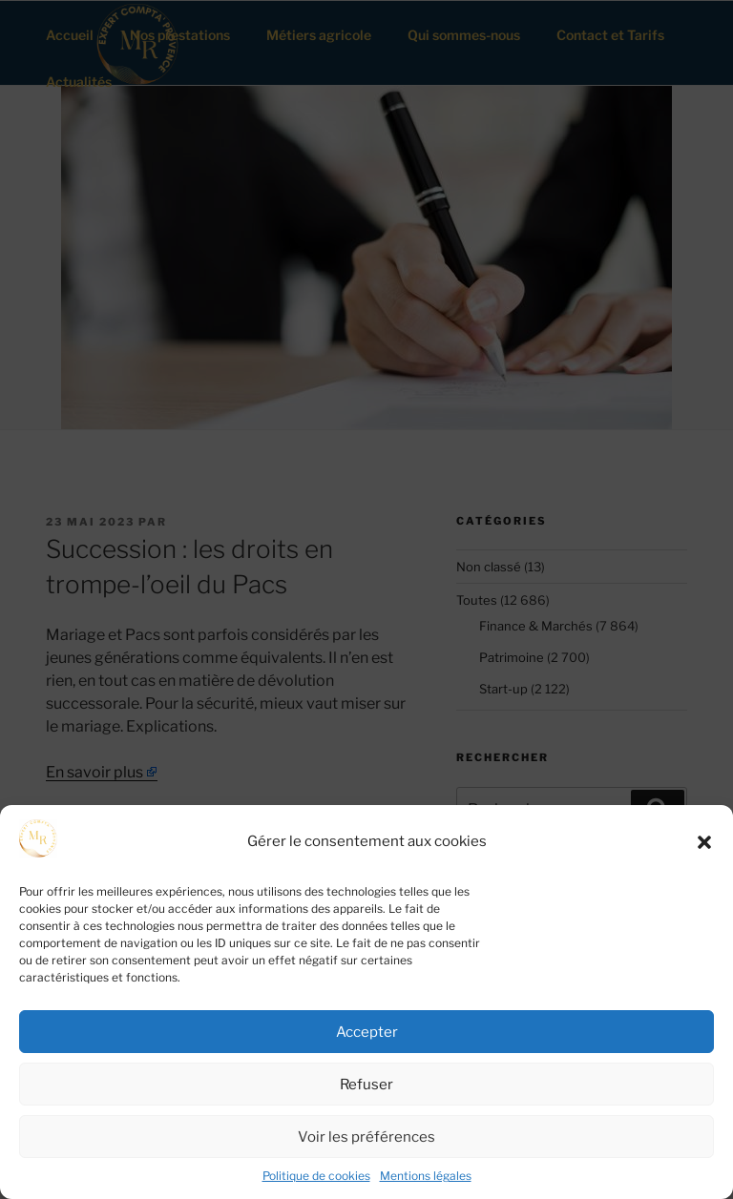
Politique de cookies (316, 1175)
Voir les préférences (366, 1137)
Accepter (367, 1032)
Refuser (366, 1084)
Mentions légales (425, 1175)
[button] (704, 842)
